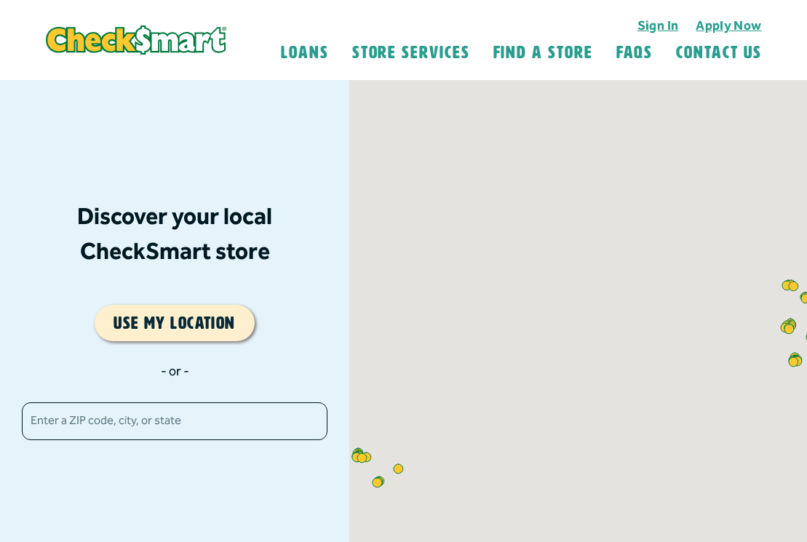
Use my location (175, 323)
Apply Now (728, 25)
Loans (305, 52)
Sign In (658, 25)
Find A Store (543, 52)
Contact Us (718, 52)
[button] (789, 329)
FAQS (634, 52)
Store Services (411, 52)
